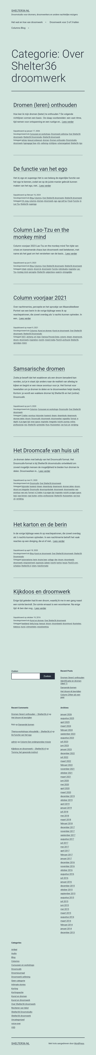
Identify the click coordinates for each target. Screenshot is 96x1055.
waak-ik (59, 272)
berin (35, 560)
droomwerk (18, 143)
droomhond (67, 624)
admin (14, 742)
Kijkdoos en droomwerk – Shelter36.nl (28, 749)
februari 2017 (66, 854)
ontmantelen (31, 627)
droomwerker (56, 419)
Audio (14, 953)
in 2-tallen (38, 492)
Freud (70, 201)
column (30, 269)
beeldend (25, 624)
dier (55, 560)
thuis (47, 425)
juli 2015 (64, 901)
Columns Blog (18, 28)
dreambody (62, 415)
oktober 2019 (66, 800)
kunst (23, 627)
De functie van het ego (40, 169)
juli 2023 (64, 741)
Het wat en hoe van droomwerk (27, 22)
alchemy (30, 337)
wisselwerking (43, 627)
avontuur (31, 415)
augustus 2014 (67, 917)
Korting (14, 988)
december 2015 (67, 886)
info (38, 143)
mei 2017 (64, 847)
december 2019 (67, 796)
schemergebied (64, 143)
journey (66, 422)
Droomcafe (63, 409)
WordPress (79, 1043)
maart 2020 (65, 792)
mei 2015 (64, 909)
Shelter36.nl (20, 10)
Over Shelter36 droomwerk (53, 198)
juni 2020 (64, 780)
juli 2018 (64, 812)
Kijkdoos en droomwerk (41, 591)
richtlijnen (53, 143)
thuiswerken (55, 425)
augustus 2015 (67, 897)
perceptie (32, 272)
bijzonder (39, 415)
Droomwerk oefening (59, 134)
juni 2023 (64, 745)
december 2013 (67, 932)
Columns (38, 198)
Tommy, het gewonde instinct (24, 752)
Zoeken (14, 671)
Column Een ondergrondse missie (35, 742)
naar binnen (22, 496)
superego (33, 204)
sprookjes (17, 343)
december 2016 (67, 862)
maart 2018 (65, 819)
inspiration (33, 340)
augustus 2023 (67, 738)
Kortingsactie (17, 992)
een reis (24, 492)
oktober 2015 (66, 889)
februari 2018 (66, 823)
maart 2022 (65, 761)
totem (24, 343)
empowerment (29, 563)
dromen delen (18, 419)
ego (55, 201)
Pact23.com (73, 563)
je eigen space (75, 492)
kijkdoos (16, 627)
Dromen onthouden (57, 140)
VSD (13, 1027)
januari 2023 (66, 749)
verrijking (74, 425)
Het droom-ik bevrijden (70, 691)
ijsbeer (47, 563)
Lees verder (68, 121)
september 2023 (67, 734)
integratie (53, 422)
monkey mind (22, 272)
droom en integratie (21, 489)
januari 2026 (66, 714)
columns (32, 201)
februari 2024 (66, 730)
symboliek (40, 425)
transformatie (42, 566)
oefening (44, 143)
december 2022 (67, 753)
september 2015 (67, 893)
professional (18, 425)
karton (59, 563)
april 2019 (65, 804)
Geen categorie (18, 980)
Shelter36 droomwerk (51, 137)
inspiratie (72, 269)
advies (24, 140)
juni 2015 (64, 905)
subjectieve (50, 272)
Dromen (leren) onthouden (45, 105)
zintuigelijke (67, 272)
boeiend (47, 415)
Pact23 (59, 340)
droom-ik (37, 269)
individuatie (63, 269)
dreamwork (77, 337)
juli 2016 (64, 878)
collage (51, 560)
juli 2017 (64, 843)
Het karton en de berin (40, 524)
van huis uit (65, 425)
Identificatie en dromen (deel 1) (70, 682)
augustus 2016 (67, 874)
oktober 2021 (66, 773)
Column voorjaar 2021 (40, 298)
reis (25, 425)
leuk (15, 496)
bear (39, 337)
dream (69, 337)
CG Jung (25, 201)
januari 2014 (66, 928)
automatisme (27, 560)
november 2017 (67, 831)
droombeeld (69, 560)
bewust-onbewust (35, 140)
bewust (42, 624)
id (80, 201)
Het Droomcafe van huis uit (46, 450)
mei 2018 (64, 815)
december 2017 (67, 827)
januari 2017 (66, 858)
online (72, 422)
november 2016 (67, 866)
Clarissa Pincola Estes (50, 337)
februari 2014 (66, 925)
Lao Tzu (16, 204)
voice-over (16, 1023)
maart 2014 (65, 921)
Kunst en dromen (45, 331)
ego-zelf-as (62, 201)
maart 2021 (65, 777)
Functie (76, 201)
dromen (46, 140)
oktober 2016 (66, 870)
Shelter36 (74, 143)
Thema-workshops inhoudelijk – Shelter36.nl (31, 731)
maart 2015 (65, 913)
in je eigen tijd (24, 422)
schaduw (17, 566)
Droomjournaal (18, 973)
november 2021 (67, 769)
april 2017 (65, 850)
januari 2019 (66, 808)
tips (80, 143)
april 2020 (65, 788)
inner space (35, 422)
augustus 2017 (67, 839)
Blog (32, 198)
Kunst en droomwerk (61, 331)
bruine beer (42, 560)
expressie (40, 563)
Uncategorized (18, 1019)
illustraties (77, 624)
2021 (24, 337)
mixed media (50, 340)
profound (66, 340)
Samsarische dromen (39, 368)
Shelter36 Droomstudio (32, 137)
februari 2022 (66, 765)
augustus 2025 (67, 718)
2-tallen (25, 415)
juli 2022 (64, 757)
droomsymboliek (46, 489)
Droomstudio (71, 140)
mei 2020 (64, 784)
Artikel (14, 949)
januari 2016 (66, 882)
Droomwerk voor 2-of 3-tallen (64, 22)
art (35, 337)
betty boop (34, 624)
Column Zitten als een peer (70, 696)
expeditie (66, 419)
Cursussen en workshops (40, 134)
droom (16, 340)
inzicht (41, 340)
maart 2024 (65, 726)
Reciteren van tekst (20, 1008)
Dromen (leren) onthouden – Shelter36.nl (29, 714)
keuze (65, 563)
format (73, 419)
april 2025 (65, 722)
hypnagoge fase (29, 143)
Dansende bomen (68, 687)
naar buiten (32, 496)
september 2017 (67, 835)
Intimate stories (18, 984)
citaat (24, 269)
